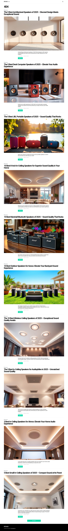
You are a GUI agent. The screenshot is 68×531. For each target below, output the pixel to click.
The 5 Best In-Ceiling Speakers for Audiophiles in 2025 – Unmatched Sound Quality (31, 370)
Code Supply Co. (13, 528)
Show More (34, 520)
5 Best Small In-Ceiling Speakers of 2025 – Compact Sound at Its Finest (33, 473)
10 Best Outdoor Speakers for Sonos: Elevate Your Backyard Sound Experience (31, 267)
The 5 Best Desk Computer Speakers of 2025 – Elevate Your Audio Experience (31, 65)
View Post (20, 58)
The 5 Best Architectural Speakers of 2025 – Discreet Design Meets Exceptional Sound (31, 13)
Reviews (6, 10)
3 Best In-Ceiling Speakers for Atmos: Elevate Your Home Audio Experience (29, 422)
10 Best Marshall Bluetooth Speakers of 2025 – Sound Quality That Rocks (33, 217)
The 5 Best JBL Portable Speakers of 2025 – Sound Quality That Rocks (32, 116)
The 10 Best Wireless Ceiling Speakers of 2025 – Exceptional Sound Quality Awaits (31, 319)
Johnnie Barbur (20, 108)
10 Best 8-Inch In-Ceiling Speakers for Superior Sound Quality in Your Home (32, 167)
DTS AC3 (6, 1)
